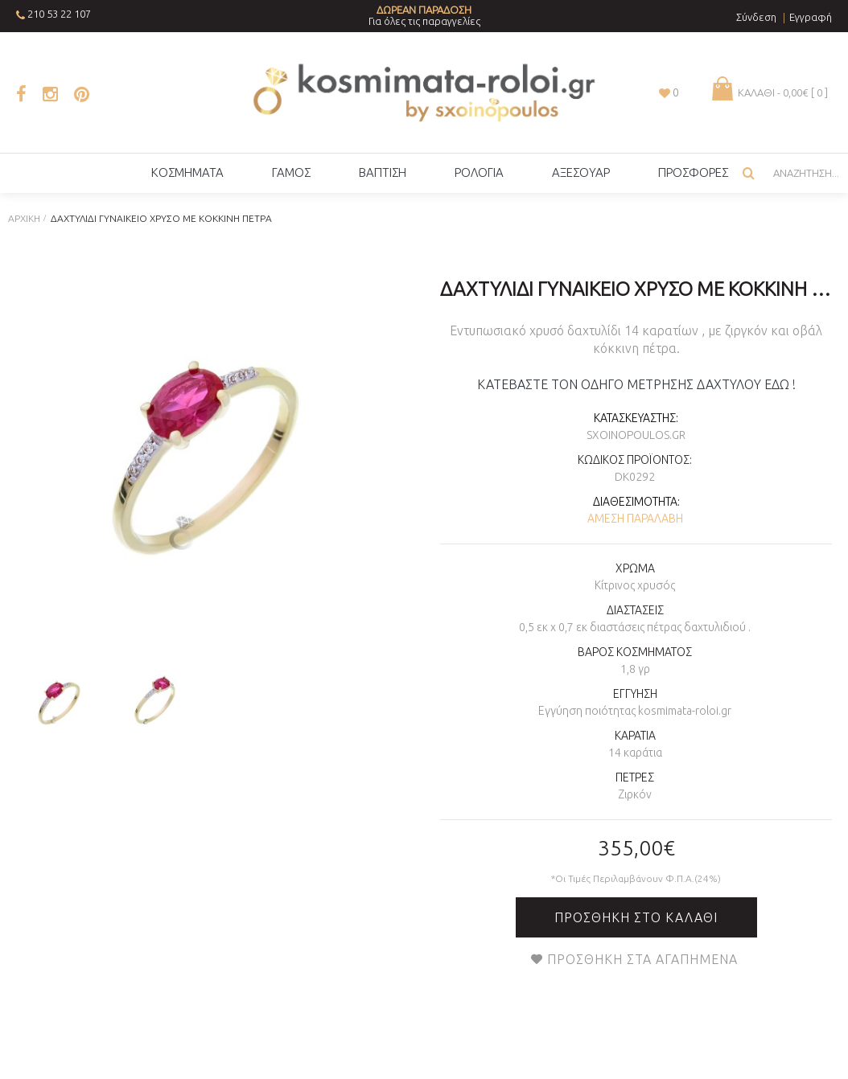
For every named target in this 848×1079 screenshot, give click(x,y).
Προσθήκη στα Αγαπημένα (642, 959)
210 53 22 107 (59, 13)
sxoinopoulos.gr (636, 435)
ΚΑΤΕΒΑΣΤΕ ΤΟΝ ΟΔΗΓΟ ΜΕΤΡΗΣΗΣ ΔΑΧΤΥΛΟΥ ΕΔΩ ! (636, 384)
